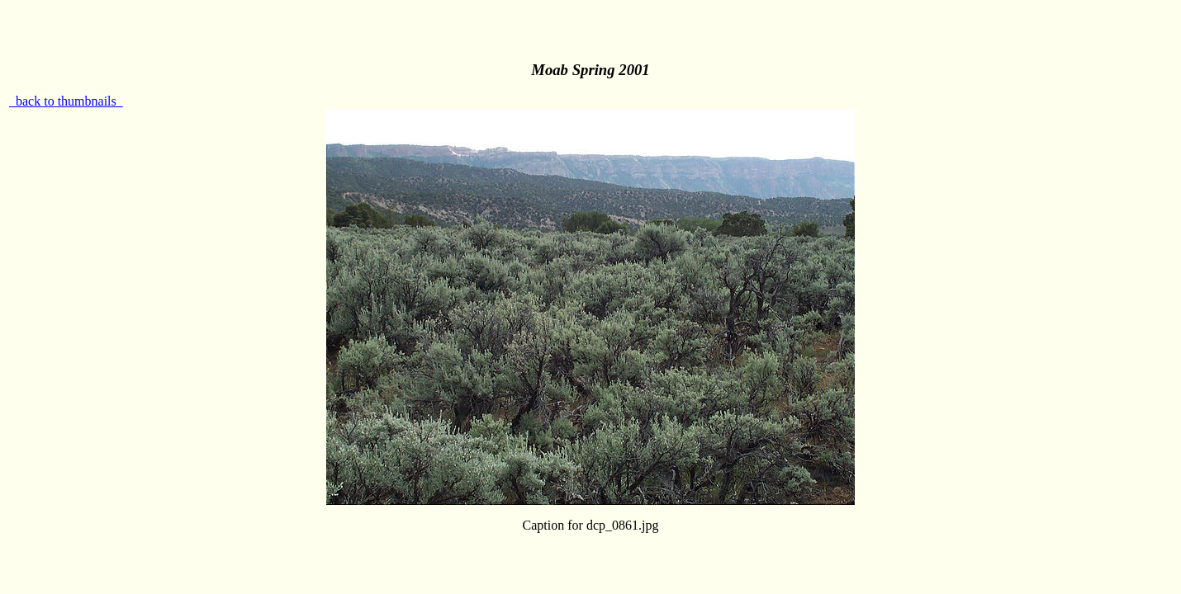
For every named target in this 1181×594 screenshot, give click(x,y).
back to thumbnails (66, 101)
